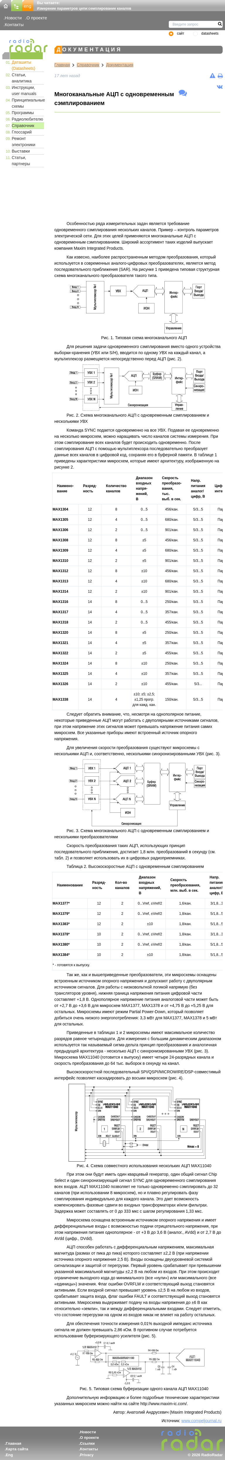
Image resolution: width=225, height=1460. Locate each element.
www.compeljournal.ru (201, 1420)
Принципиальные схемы (28, 103)
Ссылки (87, 1443)
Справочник (23, 125)
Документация (119, 64)
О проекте (36, 17)
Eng (9, 1455)
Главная (62, 64)
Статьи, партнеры (21, 160)
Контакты (14, 24)
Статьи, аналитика (22, 77)
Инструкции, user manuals (24, 90)
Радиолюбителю (27, 119)
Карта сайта (17, 1449)
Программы (23, 112)
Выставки (21, 151)
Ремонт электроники (23, 141)
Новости (13, 17)
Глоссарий (22, 132)
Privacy (86, 1455)
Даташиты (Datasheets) (23, 65)
